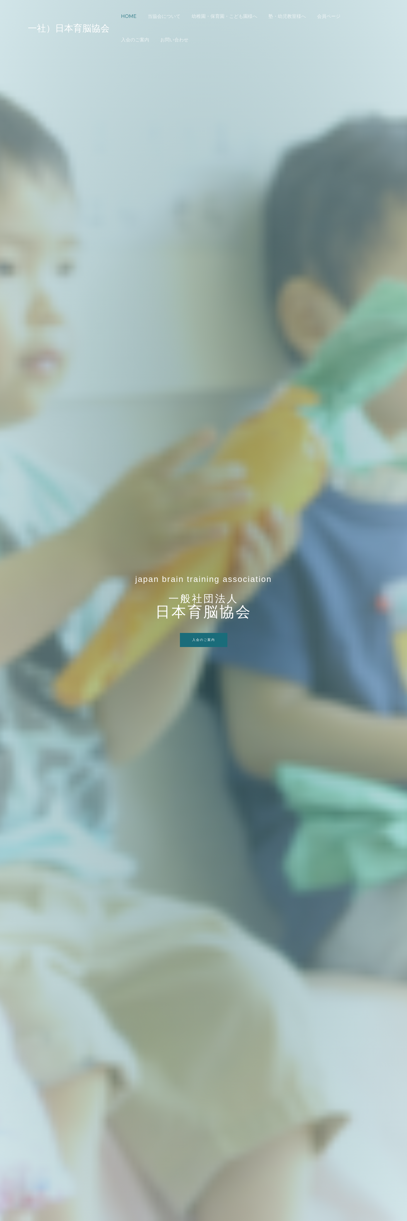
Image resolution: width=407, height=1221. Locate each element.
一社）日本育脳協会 (69, 28)
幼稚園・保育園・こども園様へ (220, 16)
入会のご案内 (356, 16)
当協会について (161, 16)
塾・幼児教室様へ (281, 16)
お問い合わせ (134, 40)
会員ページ (321, 16)
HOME (128, 16)
